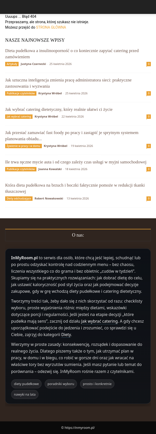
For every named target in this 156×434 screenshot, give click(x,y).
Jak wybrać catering (19, 116)
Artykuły (12, 64)
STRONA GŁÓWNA (51, 27)
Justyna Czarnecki (33, 64)
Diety (66, 334)
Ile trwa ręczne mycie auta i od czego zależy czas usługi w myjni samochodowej (75, 162)
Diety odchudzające (19, 198)
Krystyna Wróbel (50, 93)
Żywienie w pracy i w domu (23, 146)
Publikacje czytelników (21, 93)
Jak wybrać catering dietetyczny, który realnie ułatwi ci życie (59, 109)
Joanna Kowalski (50, 169)
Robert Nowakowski (49, 198)
